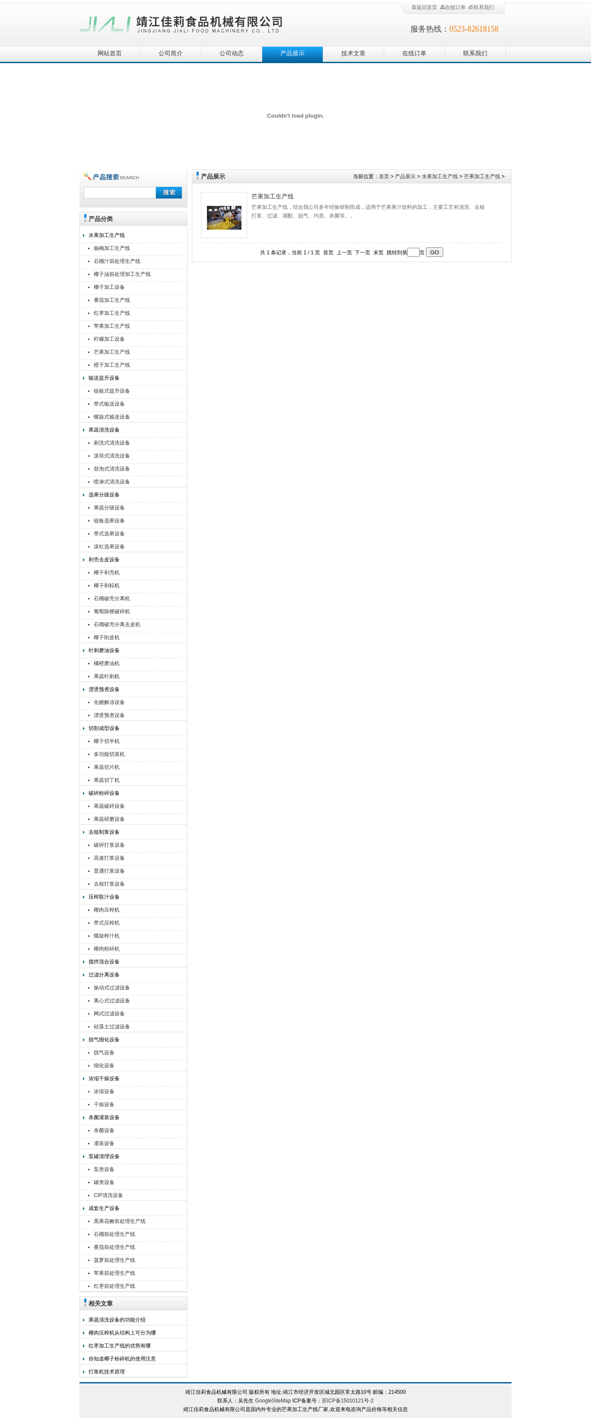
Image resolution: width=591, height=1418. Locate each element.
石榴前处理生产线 (114, 1234)
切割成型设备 (104, 728)
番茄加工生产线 (112, 300)
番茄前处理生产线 (114, 1247)
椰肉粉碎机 (107, 949)
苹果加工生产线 (112, 326)
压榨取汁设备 (104, 897)
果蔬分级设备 (109, 508)
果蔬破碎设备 (109, 806)
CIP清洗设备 (108, 1195)
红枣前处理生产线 (114, 1286)
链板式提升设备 (112, 391)
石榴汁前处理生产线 (117, 261)
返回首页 (424, 7)
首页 (384, 176)
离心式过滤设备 (112, 1001)
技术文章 (353, 53)
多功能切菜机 (109, 754)
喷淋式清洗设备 (112, 482)
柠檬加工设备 (109, 339)
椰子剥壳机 (107, 573)
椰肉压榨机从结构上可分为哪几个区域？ (122, 1334)
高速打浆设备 (109, 858)
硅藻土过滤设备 (112, 1027)
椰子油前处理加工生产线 (122, 274)
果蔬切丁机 (107, 780)
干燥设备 (104, 1104)
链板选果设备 (109, 521)
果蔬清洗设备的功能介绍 (117, 1320)
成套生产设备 (104, 1208)
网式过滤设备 (109, 1014)
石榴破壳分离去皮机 (117, 624)
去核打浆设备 (109, 884)
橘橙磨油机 (107, 663)
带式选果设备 (109, 534)
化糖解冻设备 (109, 702)
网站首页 (110, 53)
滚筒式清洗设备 (112, 456)
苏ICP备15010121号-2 (348, 1401)
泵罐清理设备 (104, 1156)
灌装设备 (104, 1143)
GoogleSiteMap (273, 1401)
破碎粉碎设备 (104, 793)
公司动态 (231, 53)
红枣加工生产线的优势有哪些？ (120, 1347)
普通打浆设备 (109, 871)
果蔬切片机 (107, 767)
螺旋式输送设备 (112, 417)
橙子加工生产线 (112, 365)
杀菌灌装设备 (104, 1117)
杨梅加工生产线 (112, 248)
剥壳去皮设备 (104, 560)
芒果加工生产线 (112, 352)
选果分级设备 (104, 495)
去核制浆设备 (104, 832)
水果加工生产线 (107, 235)
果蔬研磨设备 (109, 819)
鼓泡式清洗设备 (112, 469)
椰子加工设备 (109, 287)
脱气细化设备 (104, 1040)
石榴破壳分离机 (112, 598)
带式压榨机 (107, 923)
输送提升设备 (104, 378)
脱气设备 (104, 1053)
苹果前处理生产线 (114, 1273)
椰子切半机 (107, 741)
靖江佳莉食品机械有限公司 (181, 22)
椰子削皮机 (107, 637)
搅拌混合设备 (104, 962)
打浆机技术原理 (107, 1372)
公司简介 (171, 53)
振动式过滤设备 (112, 988)
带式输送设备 (109, 404)
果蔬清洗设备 (104, 430)
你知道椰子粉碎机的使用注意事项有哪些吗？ (122, 1360)
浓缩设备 (104, 1091)
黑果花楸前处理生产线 (120, 1221)
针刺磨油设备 (104, 650)
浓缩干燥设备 (104, 1079)
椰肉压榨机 (107, 910)
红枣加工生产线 (112, 313)
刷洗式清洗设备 (112, 443)
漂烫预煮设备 (104, 689)
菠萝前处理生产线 (114, 1260)
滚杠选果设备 (109, 547)
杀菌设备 (104, 1130)
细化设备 (104, 1066)
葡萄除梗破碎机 (112, 611)
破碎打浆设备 (109, 845)
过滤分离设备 (104, 975)
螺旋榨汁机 (107, 936)
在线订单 (453, 7)
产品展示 (292, 53)
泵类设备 (104, 1169)
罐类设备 (104, 1182)
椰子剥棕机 (107, 586)
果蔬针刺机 (107, 676)
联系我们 (481, 7)
